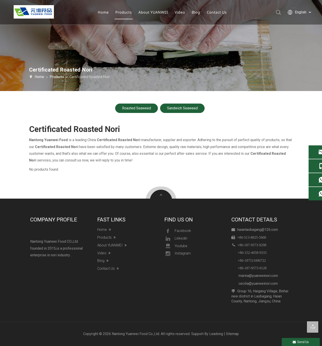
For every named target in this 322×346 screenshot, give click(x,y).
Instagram (177, 253)
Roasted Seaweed (136, 108)
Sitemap (232, 334)
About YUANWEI (153, 12)
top (312, 326)
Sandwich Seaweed (182, 108)
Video (179, 12)
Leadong (216, 334)
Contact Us (217, 12)
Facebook (177, 231)
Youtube (175, 246)
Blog (196, 12)
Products (123, 12)
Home (103, 12)
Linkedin (175, 238)
